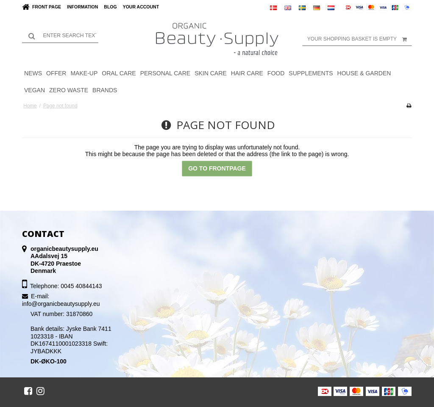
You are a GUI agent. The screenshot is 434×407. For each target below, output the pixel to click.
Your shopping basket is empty (359, 39)
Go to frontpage (217, 168)
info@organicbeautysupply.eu (61, 303)
